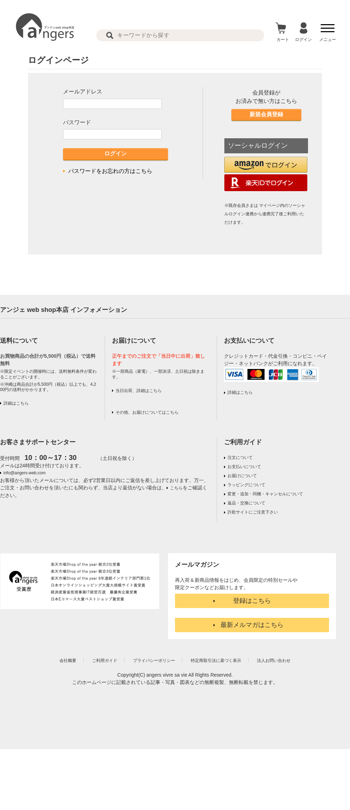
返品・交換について (246, 503)
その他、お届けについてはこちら (146, 412)
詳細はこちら (16, 403)
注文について (240, 457)
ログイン (115, 153)
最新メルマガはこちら (252, 624)
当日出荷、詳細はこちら (138, 390)
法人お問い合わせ (273, 660)
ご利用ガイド (243, 442)
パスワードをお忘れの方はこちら (110, 171)
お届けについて (242, 475)
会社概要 (67, 660)
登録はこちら (252, 600)
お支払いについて (244, 466)
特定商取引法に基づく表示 (216, 660)
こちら (176, 488)
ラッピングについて (246, 484)
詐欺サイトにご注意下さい (252, 512)
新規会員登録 (266, 114)
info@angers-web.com (25, 472)
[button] (265, 165)
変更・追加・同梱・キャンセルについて (265, 493)
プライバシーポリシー (154, 660)
